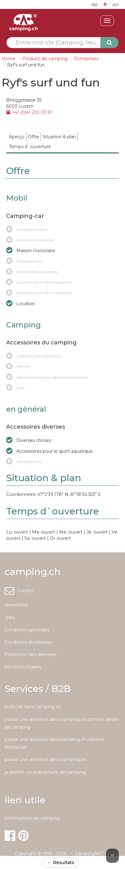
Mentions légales (23, 667)
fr (105, 4)
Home (8, 58)
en (116, 4)
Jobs (9, 617)
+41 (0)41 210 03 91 (29, 112)
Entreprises (86, 58)
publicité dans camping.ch (33, 706)
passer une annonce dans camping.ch (45, 759)
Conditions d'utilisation (29, 642)
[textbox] (57, 42)
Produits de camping (44, 58)
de (95, 4)
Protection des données (31, 654)
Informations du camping (32, 818)
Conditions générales (27, 630)
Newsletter (17, 605)
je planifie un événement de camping (45, 772)
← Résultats (60, 862)
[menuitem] (16, 136)
